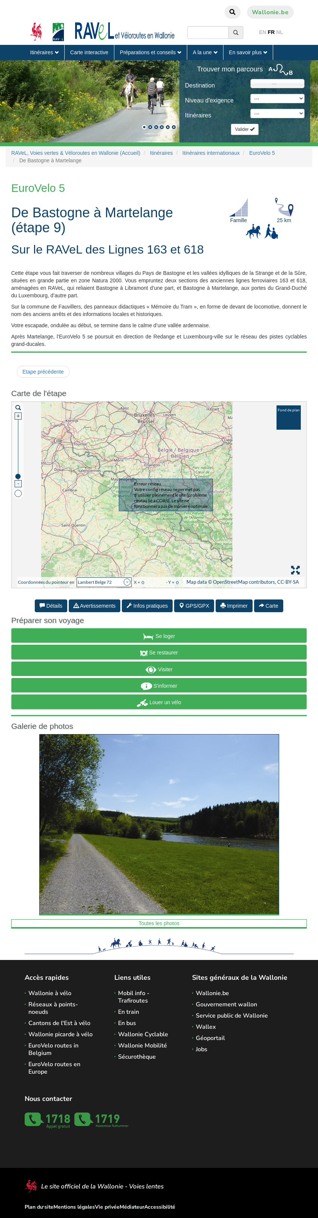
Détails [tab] (51, 606)
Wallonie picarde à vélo (60, 1034)
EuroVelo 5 (262, 153)
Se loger (159, 636)
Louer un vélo (159, 703)
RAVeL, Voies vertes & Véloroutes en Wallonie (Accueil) (76, 153)
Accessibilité (159, 1207)
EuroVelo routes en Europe (54, 1068)
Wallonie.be (270, 12)
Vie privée (107, 1207)
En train (128, 1012)
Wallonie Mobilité (142, 1045)
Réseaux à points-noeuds (53, 1008)
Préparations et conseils (150, 52)
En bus (127, 1023)
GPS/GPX (194, 606)
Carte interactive (89, 52)
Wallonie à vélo (49, 993)
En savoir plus (248, 52)
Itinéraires (44, 52)
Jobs (201, 1049)
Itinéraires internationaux (211, 153)
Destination (200, 85)
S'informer (159, 686)
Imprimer (234, 606)
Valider (244, 129)
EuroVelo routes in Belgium (53, 1049)
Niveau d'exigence (209, 100)
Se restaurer (159, 653)
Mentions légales (74, 1207)
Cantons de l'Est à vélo (59, 1023)
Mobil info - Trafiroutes (133, 997)
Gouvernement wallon (226, 1004)
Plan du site (39, 1207)
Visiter (159, 670)
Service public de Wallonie (232, 1015)
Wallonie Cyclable (143, 1034)
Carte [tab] (268, 606)
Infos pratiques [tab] (147, 606)
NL (279, 32)
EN (262, 32)
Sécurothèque (137, 1057)
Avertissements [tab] (95, 606)
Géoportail (210, 1038)
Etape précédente (43, 372)
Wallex (206, 1027)
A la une (205, 52)
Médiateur (132, 1207)
